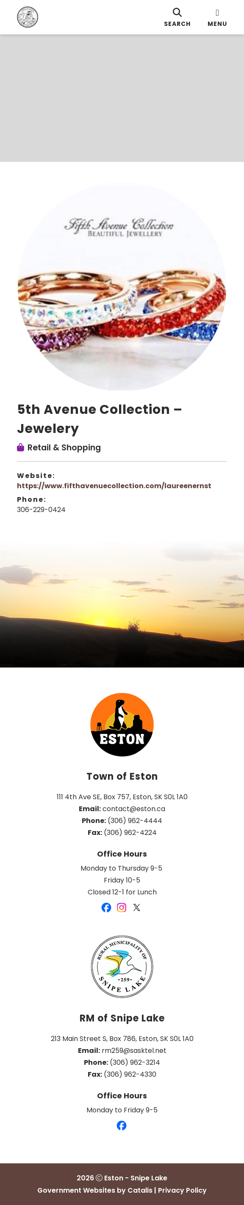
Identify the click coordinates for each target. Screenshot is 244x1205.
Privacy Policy (182, 1190)
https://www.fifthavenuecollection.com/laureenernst (114, 486)
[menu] (217, 17)
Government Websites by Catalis (94, 1190)
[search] (177, 17)
